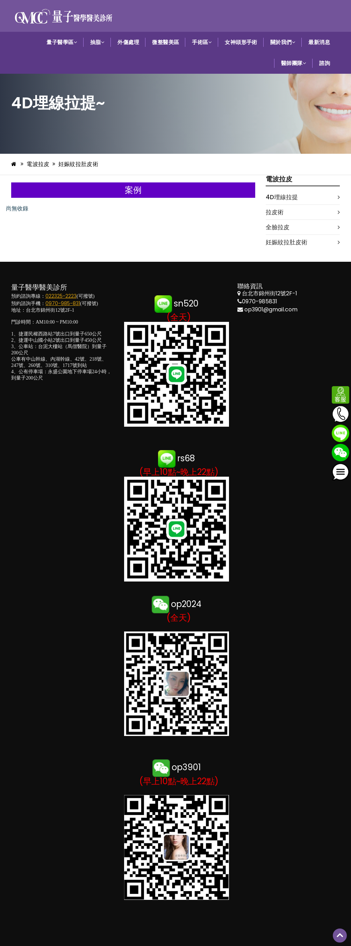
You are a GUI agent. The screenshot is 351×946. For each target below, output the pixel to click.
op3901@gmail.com (271, 309)
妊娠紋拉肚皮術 (78, 164)
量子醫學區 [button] (61, 42)
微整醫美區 (165, 42)
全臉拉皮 (303, 227)
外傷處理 (128, 42)
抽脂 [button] (97, 42)
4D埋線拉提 (303, 197)
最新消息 (319, 42)
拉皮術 (303, 212)
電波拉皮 (38, 164)
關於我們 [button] (282, 42)
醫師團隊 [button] (293, 63)
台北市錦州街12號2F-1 (269, 293)
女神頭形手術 (241, 42)
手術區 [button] (202, 42)
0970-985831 (259, 301)
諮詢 (324, 63)
